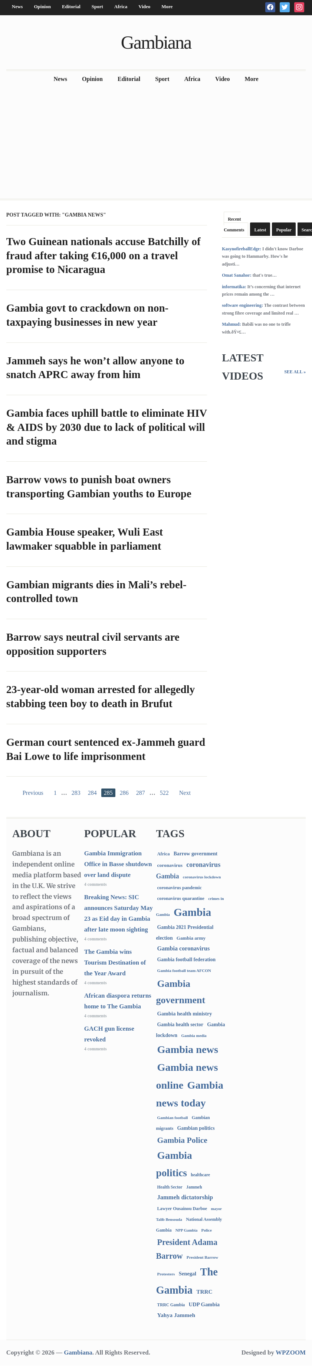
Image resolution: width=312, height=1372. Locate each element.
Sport (97, 6)
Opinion (42, 6)
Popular (283, 230)
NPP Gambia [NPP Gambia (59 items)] (186, 1230)
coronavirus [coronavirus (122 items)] (170, 865)
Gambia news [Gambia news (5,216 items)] (187, 1049)
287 (140, 793)
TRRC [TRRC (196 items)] (204, 1291)
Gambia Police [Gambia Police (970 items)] (182, 1140)
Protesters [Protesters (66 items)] (166, 1274)
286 (124, 793)
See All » (295, 371)
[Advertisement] (156, 143)
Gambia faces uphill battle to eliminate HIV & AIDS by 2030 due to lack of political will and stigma (106, 427)
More (167, 6)
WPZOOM (291, 1352)
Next (185, 793)
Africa (120, 6)
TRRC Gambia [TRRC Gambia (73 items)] (171, 1305)
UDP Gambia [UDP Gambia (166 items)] (204, 1304)
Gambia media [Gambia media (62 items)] (193, 1035)
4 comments (95, 884)
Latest (260, 230)
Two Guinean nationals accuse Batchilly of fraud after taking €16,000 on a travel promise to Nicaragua (103, 255)
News (17, 6)
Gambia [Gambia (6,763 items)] (192, 912)
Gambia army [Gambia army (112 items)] (191, 938)
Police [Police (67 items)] (206, 1230)
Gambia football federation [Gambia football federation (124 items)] (186, 959)
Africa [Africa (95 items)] (163, 853)
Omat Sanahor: (237, 275)
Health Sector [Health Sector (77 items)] (169, 1187)
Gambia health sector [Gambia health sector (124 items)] (180, 1024)
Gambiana (156, 42)
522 (164, 793)
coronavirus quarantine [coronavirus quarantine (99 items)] (180, 898)
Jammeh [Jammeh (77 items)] (194, 1187)
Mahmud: (231, 324)
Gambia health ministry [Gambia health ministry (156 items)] (184, 1014)
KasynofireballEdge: (241, 248)
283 (76, 793)
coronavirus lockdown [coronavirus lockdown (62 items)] (202, 877)
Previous (33, 793)
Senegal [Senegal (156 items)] (187, 1274)
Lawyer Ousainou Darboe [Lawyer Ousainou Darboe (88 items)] (182, 1208)
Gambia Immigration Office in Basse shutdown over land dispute (118, 864)
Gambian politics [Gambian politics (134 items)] (196, 1128)
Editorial (71, 6)
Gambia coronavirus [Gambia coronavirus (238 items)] (183, 948)
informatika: (234, 286)
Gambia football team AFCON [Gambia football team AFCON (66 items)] (184, 970)
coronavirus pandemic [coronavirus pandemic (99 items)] (179, 887)
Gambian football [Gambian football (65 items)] (172, 1117)
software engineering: (242, 305)
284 (92, 793)
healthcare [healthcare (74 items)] (200, 1175)
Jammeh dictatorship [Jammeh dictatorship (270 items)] (185, 1197)
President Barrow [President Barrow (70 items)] (202, 1257)
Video (144, 6)
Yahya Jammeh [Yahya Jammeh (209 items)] (176, 1315)
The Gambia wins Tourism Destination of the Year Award (115, 962)
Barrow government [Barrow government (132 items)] (196, 853)
